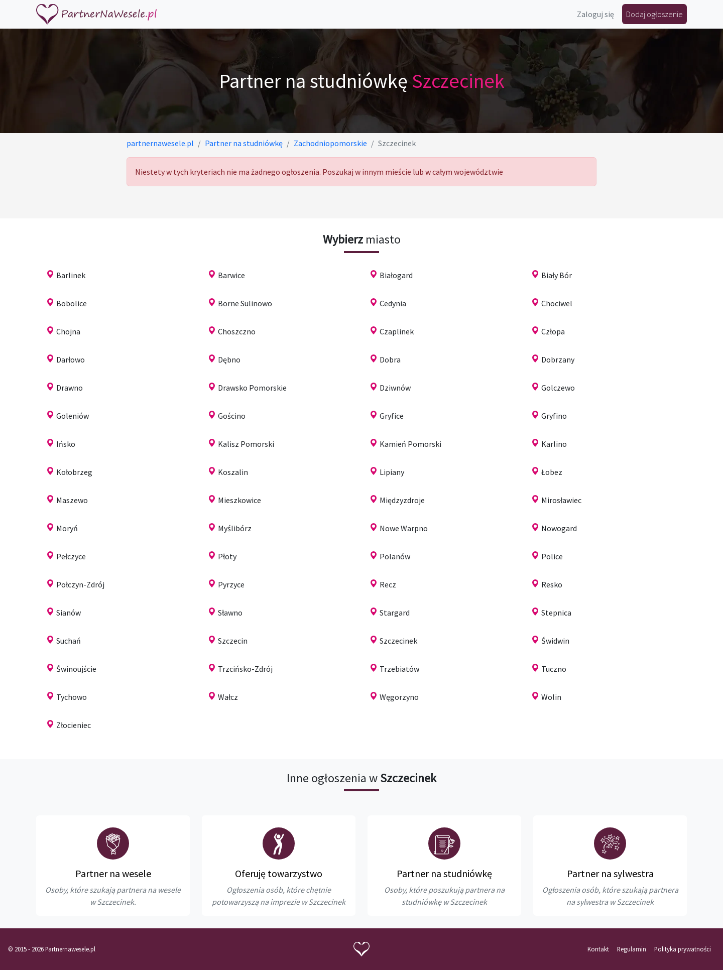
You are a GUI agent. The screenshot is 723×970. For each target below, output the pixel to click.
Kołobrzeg (74, 472)
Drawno (69, 388)
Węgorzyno (399, 697)
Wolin (551, 697)
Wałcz (228, 697)
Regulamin (631, 949)
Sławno (230, 613)
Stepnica (556, 613)
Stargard (395, 613)
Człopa (553, 331)
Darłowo (70, 359)
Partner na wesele (113, 873)
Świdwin (555, 641)
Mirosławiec (561, 500)
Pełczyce (71, 556)
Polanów (395, 556)
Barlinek (70, 275)
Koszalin (233, 472)
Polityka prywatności (682, 949)
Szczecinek (398, 641)
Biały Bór (556, 275)
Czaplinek (397, 331)
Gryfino (554, 416)
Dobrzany (557, 359)
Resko (551, 584)
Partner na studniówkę (444, 873)
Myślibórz (235, 528)
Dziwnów (395, 388)
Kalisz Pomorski (246, 444)
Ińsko (65, 444)
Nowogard (559, 528)
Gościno (232, 416)
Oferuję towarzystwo (278, 873)
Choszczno (237, 331)
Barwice (231, 275)
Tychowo (71, 697)
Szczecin (233, 641)
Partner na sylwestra (610, 873)
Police (552, 556)
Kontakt (598, 949)
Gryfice (392, 416)
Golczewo (558, 388)
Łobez (551, 472)
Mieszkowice (239, 500)
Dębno (229, 359)
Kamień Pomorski (410, 444)
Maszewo (72, 500)
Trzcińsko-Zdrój (245, 669)
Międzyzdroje (402, 500)
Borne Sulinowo (245, 303)
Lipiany (392, 472)
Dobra (390, 359)
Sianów (68, 613)
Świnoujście (76, 669)
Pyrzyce (231, 584)
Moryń (67, 528)
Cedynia (393, 303)
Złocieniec (73, 725)
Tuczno (553, 669)
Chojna (68, 331)
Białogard (396, 275)
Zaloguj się (595, 14)
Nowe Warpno (404, 528)
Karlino (554, 444)
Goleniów (72, 416)
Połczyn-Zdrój (80, 584)
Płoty (227, 556)
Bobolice (71, 303)
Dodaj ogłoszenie (654, 14)
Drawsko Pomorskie (252, 388)
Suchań (68, 641)
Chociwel (556, 303)
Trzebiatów (399, 669)
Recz (388, 584)
